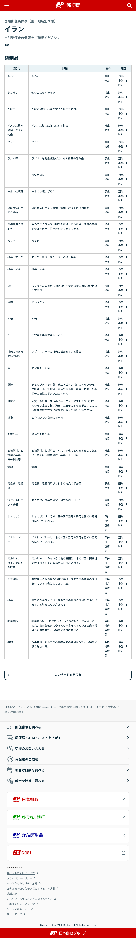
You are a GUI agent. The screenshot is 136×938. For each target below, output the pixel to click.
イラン (100, 707)
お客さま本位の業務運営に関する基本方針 (31, 888)
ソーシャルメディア (18, 909)
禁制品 (112, 707)
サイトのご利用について (21, 873)
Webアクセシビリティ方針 (22, 883)
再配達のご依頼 (22, 759)
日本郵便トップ (13, 707)
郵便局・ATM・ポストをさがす (34, 737)
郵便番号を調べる (24, 726)
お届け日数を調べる (26, 769)
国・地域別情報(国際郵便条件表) (73, 707)
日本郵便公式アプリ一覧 (21, 904)
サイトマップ (14, 914)
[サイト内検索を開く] (129, 5)
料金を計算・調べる (26, 780)
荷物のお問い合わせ (26, 748)
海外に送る (42, 707)
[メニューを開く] (6, 5)
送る (29, 707)
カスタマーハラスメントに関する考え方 (29, 898)
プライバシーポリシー (19, 878)
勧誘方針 (12, 893)
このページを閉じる (68, 674)
